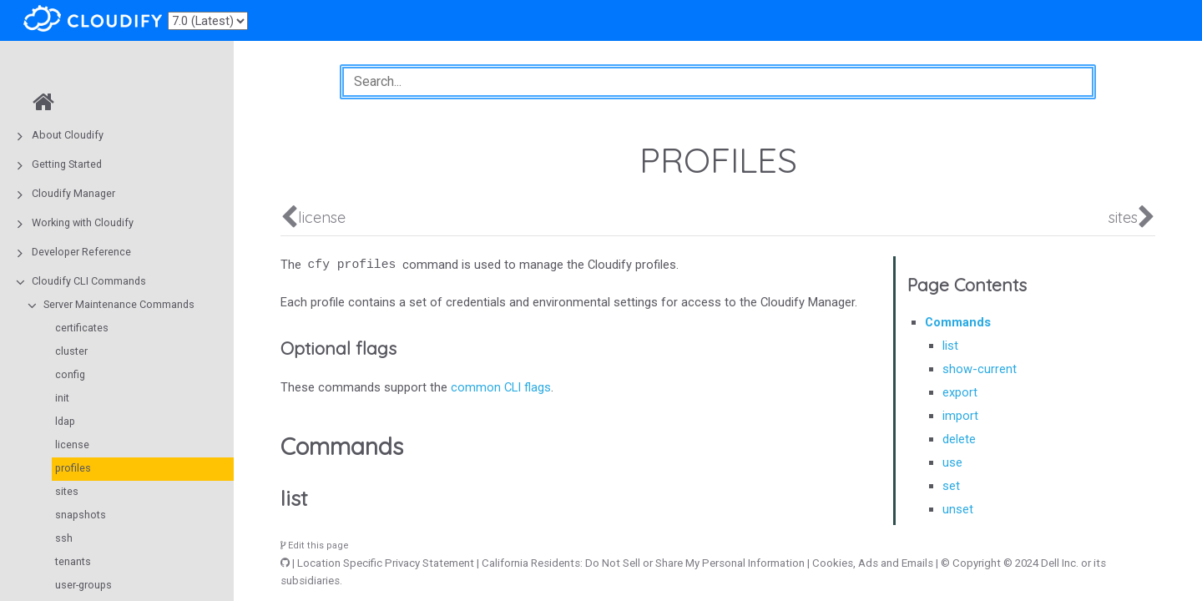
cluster (71, 351)
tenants (73, 561)
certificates (82, 327)
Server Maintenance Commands (118, 304)
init (62, 397)
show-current (979, 368)
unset (957, 509)
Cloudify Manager (73, 193)
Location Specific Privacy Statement (385, 563)
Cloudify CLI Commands (89, 281)
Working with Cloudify (83, 222)
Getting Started (67, 164)
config (70, 374)
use (952, 462)
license (72, 444)
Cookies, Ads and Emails (872, 563)
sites (66, 491)
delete (959, 439)
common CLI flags (501, 387)
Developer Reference (81, 251)
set (951, 485)
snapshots (80, 514)
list (950, 345)
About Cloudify (68, 135)
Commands (958, 322)
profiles (73, 468)
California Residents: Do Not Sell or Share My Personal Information (643, 563)
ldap (65, 421)
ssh (64, 538)
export (959, 392)
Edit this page (314, 545)
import (960, 415)
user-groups (83, 584)
